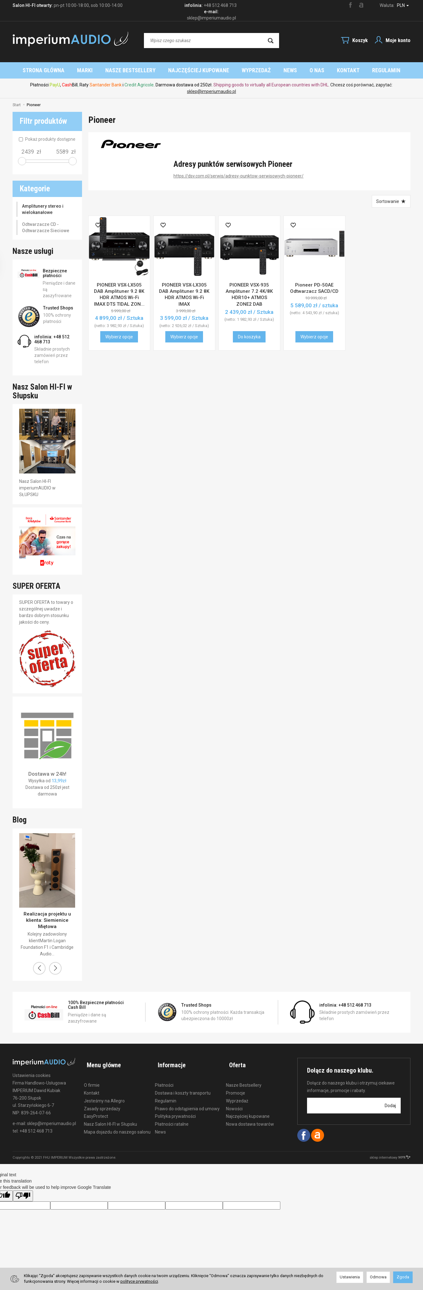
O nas (355, 70)
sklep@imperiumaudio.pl (211, 91)
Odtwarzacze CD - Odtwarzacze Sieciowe (45, 227)
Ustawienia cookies (32, 1075)
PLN (403, 5)
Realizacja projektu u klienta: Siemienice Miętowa (47, 920)
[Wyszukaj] (270, 40)
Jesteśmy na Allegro (104, 1093)
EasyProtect (96, 1109)
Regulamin (165, 1093)
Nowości (234, 1101)
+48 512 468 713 (220, 5)
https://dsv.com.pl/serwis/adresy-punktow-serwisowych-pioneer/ (238, 175)
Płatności (164, 1077)
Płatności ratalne (172, 1116)
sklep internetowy (390, 1158)
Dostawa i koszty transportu (183, 1085)
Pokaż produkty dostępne (47, 139)
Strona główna (81, 70)
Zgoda (403, 1277)
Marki (123, 70)
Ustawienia (350, 1277)
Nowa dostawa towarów (250, 1116)
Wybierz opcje (119, 336)
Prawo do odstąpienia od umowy (187, 1101)
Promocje (235, 1085)
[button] (39, 968)
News (328, 70)
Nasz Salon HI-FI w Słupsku (110, 1116)
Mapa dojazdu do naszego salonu (117, 1124)
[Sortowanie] (390, 201)
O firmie (92, 1077)
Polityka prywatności (175, 1109)
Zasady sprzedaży (102, 1101)
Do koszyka (249, 336)
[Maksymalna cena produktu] (62, 151)
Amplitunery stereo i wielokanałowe (42, 209)
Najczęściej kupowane (236, 70)
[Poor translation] (23, 1195)
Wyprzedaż (294, 70)
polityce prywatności (139, 1281)
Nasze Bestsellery (168, 70)
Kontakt (91, 1085)
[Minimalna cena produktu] (27, 151)
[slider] (22, 161)
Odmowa (378, 1277)
